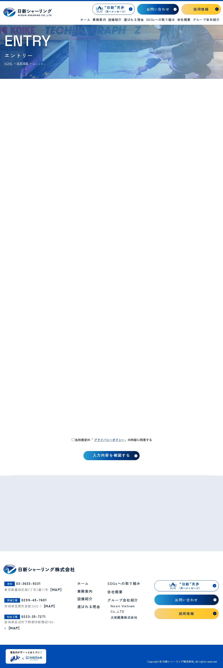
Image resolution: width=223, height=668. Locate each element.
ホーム (85, 19)
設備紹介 (115, 19)
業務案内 (99, 19)
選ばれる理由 (134, 19)
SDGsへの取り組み (160, 19)
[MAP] (56, 589)
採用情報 (22, 63)
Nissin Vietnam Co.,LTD (123, 608)
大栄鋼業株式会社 (124, 617)
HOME (8, 63)
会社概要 (184, 19)
